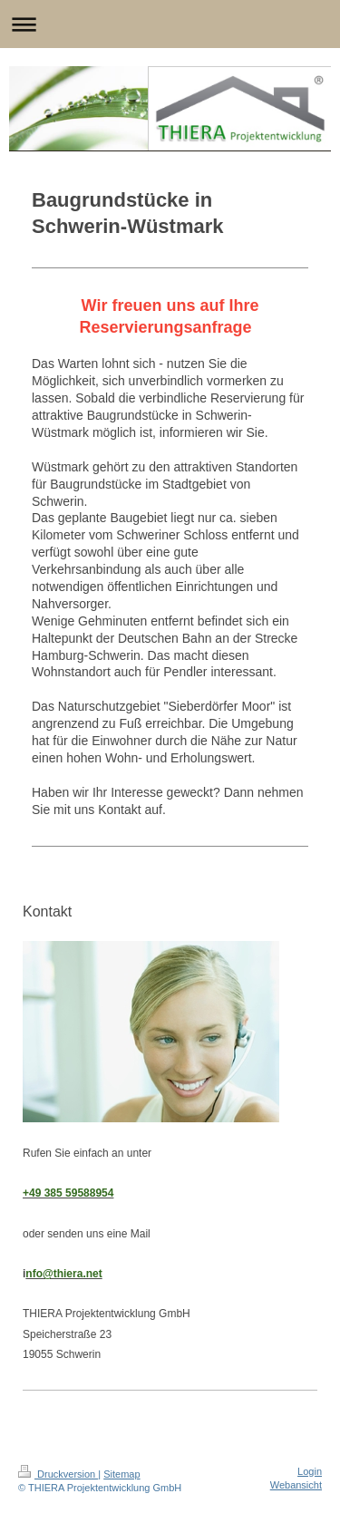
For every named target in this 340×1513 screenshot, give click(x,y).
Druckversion (58, 1474)
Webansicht (296, 1484)
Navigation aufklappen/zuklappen (170, 24)
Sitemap (121, 1474)
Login (309, 1471)
